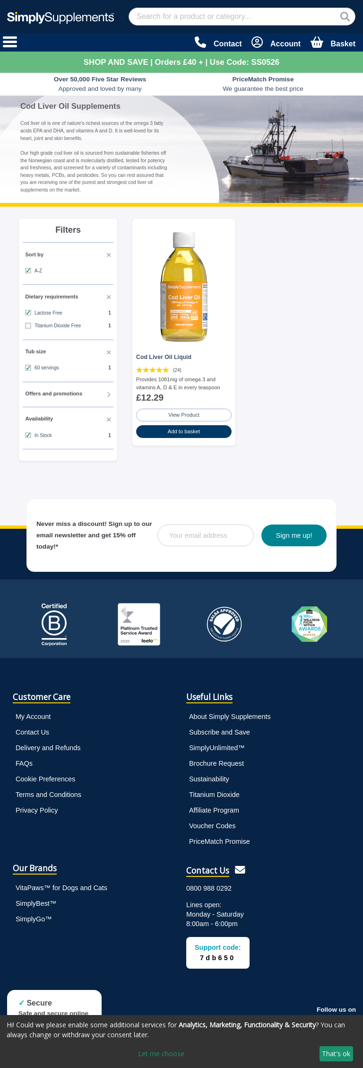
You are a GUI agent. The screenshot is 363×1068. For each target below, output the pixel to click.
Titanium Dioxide (214, 794)
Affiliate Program (214, 810)
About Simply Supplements (230, 716)
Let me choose (161, 1053)
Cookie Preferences (45, 779)
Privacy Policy (37, 810)
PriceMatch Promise (219, 841)
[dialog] (181, 1041)
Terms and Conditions (48, 794)
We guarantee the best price (263, 84)
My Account (33, 716)
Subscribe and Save (219, 732)
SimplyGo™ (34, 919)
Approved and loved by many (100, 84)
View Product (183, 415)
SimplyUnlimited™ (217, 748)
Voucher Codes (212, 826)
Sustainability (209, 779)
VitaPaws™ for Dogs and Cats (61, 888)
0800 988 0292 (209, 888)
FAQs (24, 763)
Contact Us (32, 732)
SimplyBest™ (36, 903)
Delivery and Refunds (48, 748)
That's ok (336, 1053)
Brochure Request (216, 763)
